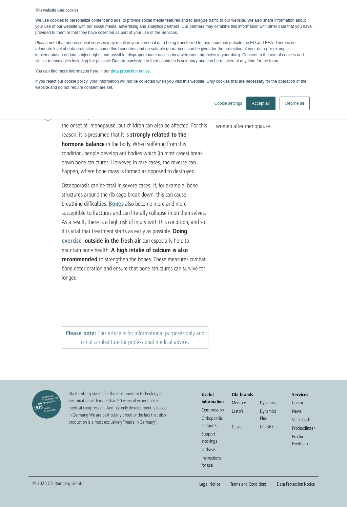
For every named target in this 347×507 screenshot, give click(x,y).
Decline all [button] (294, 103)
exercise (72, 240)
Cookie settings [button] (228, 103)
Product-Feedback (300, 440)
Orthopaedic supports (212, 421)
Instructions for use (211, 461)
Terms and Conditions (248, 484)
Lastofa (238, 411)
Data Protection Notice (296, 484)
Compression (213, 409)
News (297, 411)
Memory (239, 402)
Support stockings (209, 437)
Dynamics (268, 402)
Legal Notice (209, 484)
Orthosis (209, 449)
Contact (298, 402)
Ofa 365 (267, 426)
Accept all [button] (261, 103)
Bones (116, 203)
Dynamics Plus (268, 414)
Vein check (301, 419)
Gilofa (237, 426)
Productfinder (303, 428)
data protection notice (130, 71)
